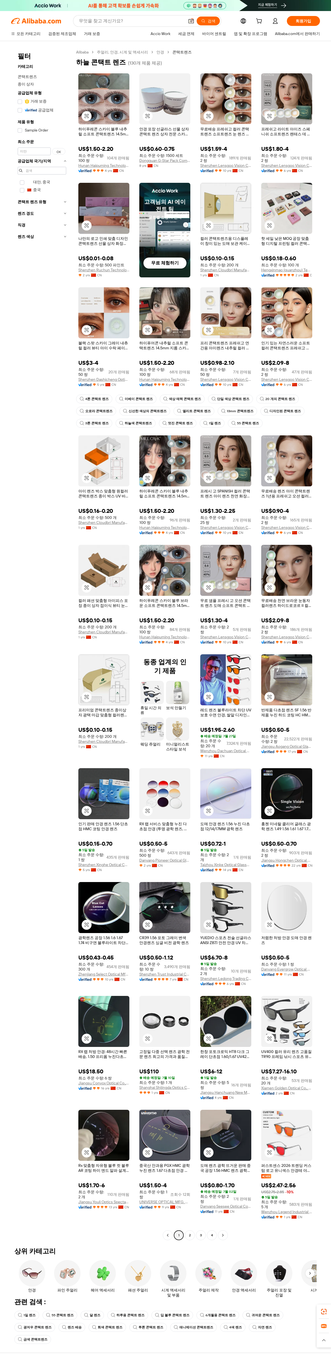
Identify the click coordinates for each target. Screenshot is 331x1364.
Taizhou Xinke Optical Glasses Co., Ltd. (225, 864)
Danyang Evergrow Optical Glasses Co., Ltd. (286, 969)
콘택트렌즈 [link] (182, 52)
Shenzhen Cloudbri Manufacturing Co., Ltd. (225, 270)
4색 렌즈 (233, 1327)
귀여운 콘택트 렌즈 (263, 1315)
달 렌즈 (92, 1315)
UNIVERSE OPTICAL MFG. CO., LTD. (164, 1202)
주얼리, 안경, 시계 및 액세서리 (122, 52)
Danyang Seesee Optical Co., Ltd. (225, 1206)
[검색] (208, 21)
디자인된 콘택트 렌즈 (282, 411)
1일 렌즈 (212, 423)
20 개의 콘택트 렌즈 (277, 399)
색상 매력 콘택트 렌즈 (182, 399)
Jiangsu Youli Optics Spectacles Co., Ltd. (103, 1202)
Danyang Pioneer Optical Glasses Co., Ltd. (164, 860)
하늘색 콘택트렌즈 (135, 423)
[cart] (260, 22)
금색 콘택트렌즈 (32, 1339)
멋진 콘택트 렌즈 (177, 423)
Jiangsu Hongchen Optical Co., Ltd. (286, 860)
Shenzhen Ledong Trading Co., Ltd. (225, 978)
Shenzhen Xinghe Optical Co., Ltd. (103, 864)
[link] (324, 1311)
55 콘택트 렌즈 (245, 423)
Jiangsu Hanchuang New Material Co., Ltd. (225, 1092)
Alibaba (82, 52)
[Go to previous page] (168, 1235)
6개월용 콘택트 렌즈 (218, 1315)
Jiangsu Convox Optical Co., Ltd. (103, 1083)
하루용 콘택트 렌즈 (128, 1315)
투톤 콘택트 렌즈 (148, 1327)
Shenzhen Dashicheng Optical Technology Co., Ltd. (103, 379)
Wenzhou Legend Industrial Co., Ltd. (286, 1212)
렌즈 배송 (72, 1327)
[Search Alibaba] (131, 21)
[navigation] (42, 644)
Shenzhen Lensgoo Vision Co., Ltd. (225, 165)
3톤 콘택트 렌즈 (94, 423)
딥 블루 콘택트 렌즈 (172, 1315)
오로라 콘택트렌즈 (96, 411)
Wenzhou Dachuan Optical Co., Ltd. (225, 751)
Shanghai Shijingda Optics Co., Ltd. (164, 1087)
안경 (160, 52)
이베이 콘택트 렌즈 (136, 399)
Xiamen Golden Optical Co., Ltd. (286, 1088)
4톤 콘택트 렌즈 (94, 399)
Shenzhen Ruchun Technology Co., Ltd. (103, 270)
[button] (191, 21)
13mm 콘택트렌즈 (237, 411)
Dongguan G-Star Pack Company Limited (164, 160)
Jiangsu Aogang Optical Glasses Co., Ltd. (286, 746)
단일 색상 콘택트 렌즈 (230, 399)
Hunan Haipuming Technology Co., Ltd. (103, 165)
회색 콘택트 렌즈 (107, 1327)
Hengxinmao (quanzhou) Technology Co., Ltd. (286, 270)
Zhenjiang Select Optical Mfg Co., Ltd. (103, 974)
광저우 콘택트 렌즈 (35, 1327)
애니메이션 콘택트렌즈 (193, 1327)
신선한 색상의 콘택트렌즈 (145, 411)
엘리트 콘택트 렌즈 (194, 411)
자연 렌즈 (262, 1327)
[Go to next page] (223, 1235)
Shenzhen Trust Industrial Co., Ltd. (164, 974)
